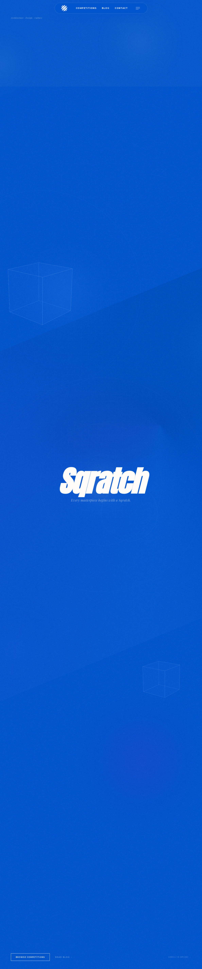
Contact (121, 8)
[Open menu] (139, 8)
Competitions (86, 8)
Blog (105, 8)
